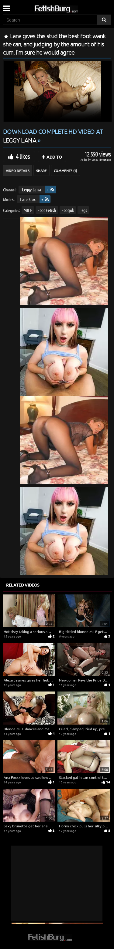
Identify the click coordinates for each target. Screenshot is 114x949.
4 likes (23, 156)
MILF (27, 210)
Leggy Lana (31, 189)
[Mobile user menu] (6, 6)
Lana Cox (27, 199)
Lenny (95, 159)
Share (41, 170)
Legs (83, 210)
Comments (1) (65, 170)
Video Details (17, 170)
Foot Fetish (46, 210)
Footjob (67, 210)
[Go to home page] (68, 7)
